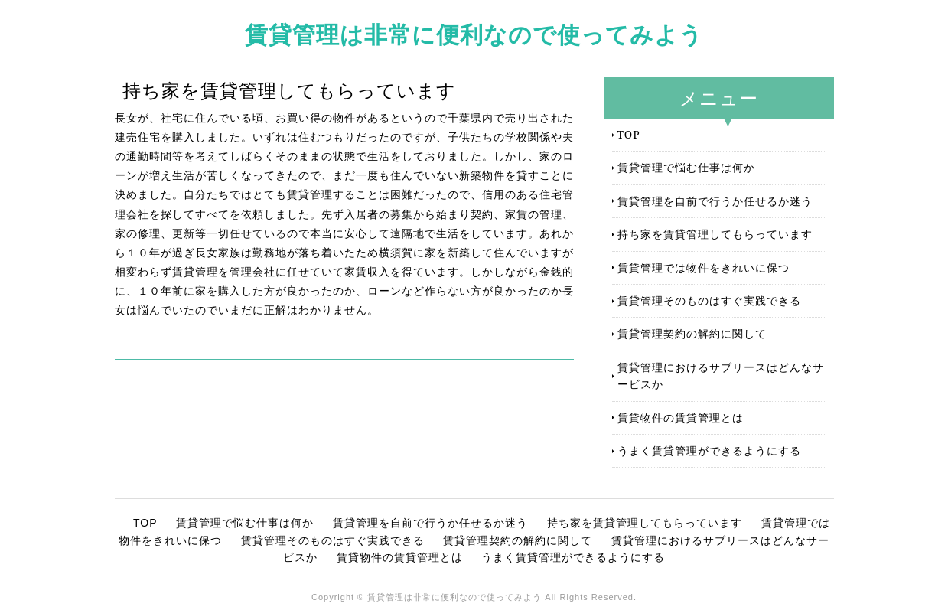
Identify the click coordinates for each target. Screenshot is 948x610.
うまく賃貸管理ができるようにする (709, 450)
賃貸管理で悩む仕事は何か (686, 167)
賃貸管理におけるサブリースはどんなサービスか (720, 375)
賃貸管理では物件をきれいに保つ (703, 267)
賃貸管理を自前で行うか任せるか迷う (715, 201)
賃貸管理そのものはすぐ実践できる (709, 300)
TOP (628, 134)
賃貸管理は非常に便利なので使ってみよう (474, 34)
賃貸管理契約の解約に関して (692, 333)
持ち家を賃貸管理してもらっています (715, 234)
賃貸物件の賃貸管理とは (680, 417)
